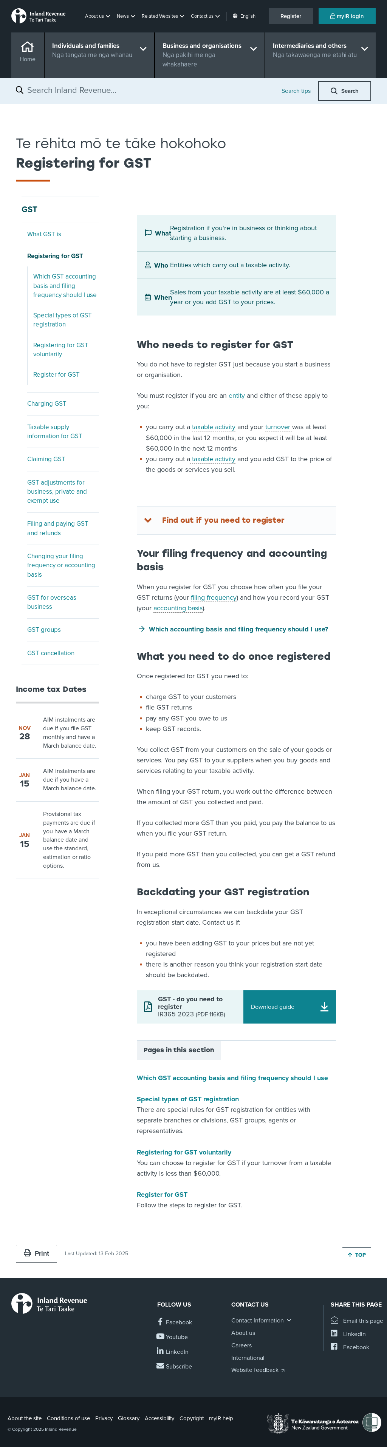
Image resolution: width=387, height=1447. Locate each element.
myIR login (347, 16)
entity (237, 395)
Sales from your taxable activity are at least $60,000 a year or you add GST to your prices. (249, 297)
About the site (25, 1418)
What (162, 233)
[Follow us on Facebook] (174, 1322)
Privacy (104, 1418)
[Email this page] (357, 1321)
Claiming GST (46, 459)
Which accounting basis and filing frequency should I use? (238, 629)
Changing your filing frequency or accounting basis (61, 565)
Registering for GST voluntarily (60, 349)
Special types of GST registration (62, 319)
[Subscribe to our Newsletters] (174, 1367)
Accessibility (159, 1418)
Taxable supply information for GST (54, 431)
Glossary (128, 1418)
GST (29, 209)
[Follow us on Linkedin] (173, 1352)
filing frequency (214, 597)
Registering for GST (55, 256)
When (162, 297)
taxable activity (213, 427)
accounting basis (178, 608)
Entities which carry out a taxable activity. (230, 265)
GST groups (44, 630)
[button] (98, 16)
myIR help (221, 1418)
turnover (278, 427)
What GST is (44, 234)
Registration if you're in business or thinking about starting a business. (243, 233)
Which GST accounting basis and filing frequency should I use (65, 285)
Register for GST (56, 375)
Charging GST (47, 404)
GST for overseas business (51, 602)
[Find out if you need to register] (236, 520)
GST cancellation (50, 653)
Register (290, 16)
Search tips (296, 91)
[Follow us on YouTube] (172, 1337)
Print (36, 1253)
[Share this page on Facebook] (350, 1347)
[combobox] (145, 90)
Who (161, 265)
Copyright (192, 1418)
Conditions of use (68, 1418)
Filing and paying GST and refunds (57, 528)
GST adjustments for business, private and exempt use (57, 492)
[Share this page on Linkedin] (348, 1334)
